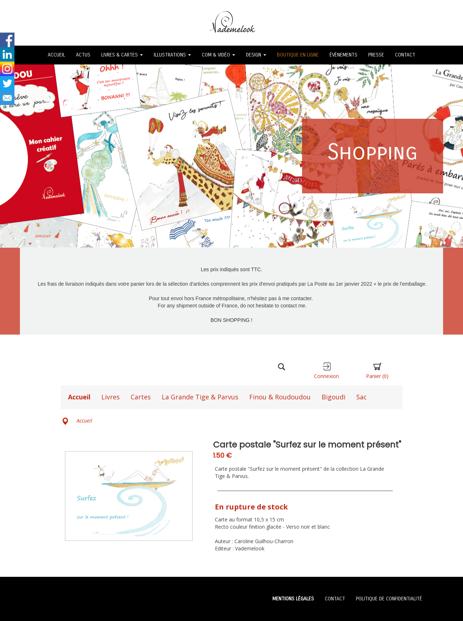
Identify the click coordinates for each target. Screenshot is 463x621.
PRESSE (376, 55)
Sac (361, 397)
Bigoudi (333, 397)
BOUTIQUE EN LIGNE (298, 55)
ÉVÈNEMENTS (343, 55)
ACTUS (83, 55)
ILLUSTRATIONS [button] (172, 55)
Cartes (141, 397)
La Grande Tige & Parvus (200, 397)
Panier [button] (377, 371)
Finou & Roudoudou (280, 397)
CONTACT (405, 55)
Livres (110, 397)
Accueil (79, 397)
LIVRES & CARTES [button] (122, 55)
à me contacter (294, 298)
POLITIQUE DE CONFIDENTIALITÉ (389, 599)
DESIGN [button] (256, 55)
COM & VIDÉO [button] (218, 55)
